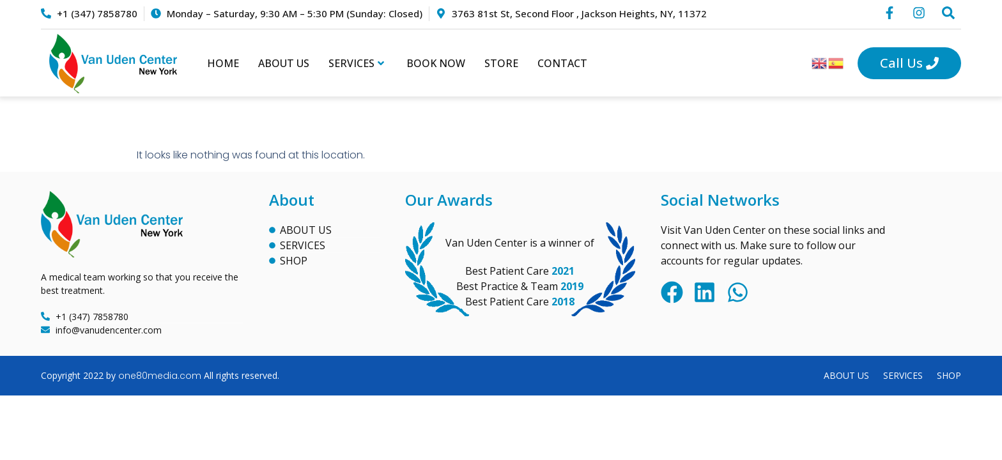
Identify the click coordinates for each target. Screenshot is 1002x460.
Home (223, 63)
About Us (283, 63)
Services (356, 63)
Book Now (435, 63)
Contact (562, 63)
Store (501, 63)
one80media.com (159, 375)
